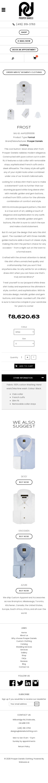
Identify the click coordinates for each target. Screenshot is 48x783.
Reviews (24, 661)
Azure (24, 585)
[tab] (24, 377)
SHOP (24, 32)
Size (24, 338)
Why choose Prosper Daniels (24, 638)
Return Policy (24, 746)
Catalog (24, 644)
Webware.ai (24, 762)
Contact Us (24, 667)
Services (24, 649)
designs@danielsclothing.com (24, 731)
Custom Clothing (24, 641)
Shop (24, 655)
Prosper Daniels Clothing (22, 758)
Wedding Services (24, 647)
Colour (24, 327)
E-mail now (24, 41)
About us (24, 635)
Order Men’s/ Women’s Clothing (24, 72)
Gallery (24, 652)
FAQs (24, 658)
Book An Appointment (24, 49)
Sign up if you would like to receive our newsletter (24, 699)
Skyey (24, 476)
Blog (24, 664)
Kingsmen (24, 530)
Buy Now (24, 482)
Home (24, 632)
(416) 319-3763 (25, 24)
